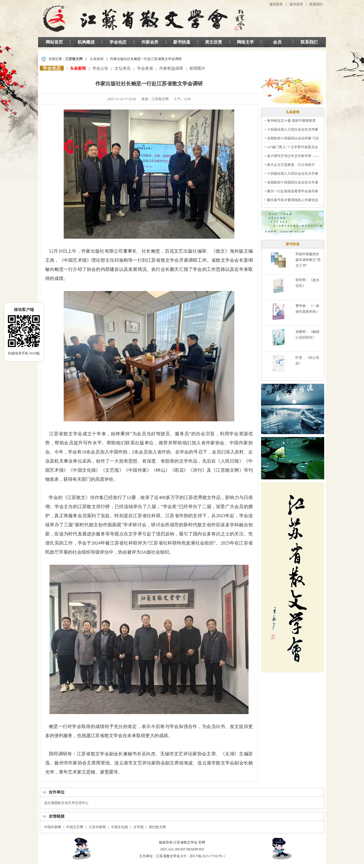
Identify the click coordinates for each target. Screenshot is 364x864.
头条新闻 (97, 59)
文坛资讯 (123, 68)
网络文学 (245, 42)
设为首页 (296, 4)
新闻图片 (197, 68)
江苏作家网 (97, 827)
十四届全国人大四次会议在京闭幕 (292, 129)
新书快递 (181, 42)
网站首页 (54, 42)
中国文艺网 (74, 827)
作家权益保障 (171, 68)
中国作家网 (52, 827)
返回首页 (276, 4)
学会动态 (118, 42)
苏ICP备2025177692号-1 (207, 856)
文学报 (138, 827)
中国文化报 (119, 827)
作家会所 (149, 42)
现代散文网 (157, 827)
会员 (277, 42)
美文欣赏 (213, 42)
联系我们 (316, 4)
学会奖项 (145, 68)
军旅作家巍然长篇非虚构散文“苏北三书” (308, 259)
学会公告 (100, 68)
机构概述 (86, 42)
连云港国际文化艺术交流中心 (66, 803)
